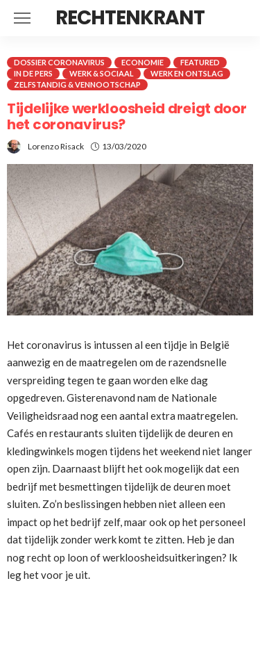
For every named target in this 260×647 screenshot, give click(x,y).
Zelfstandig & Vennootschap (77, 84)
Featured (200, 62)
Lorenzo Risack (56, 146)
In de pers (33, 73)
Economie (142, 62)
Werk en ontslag (186, 73)
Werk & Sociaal (101, 73)
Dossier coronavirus (59, 62)
